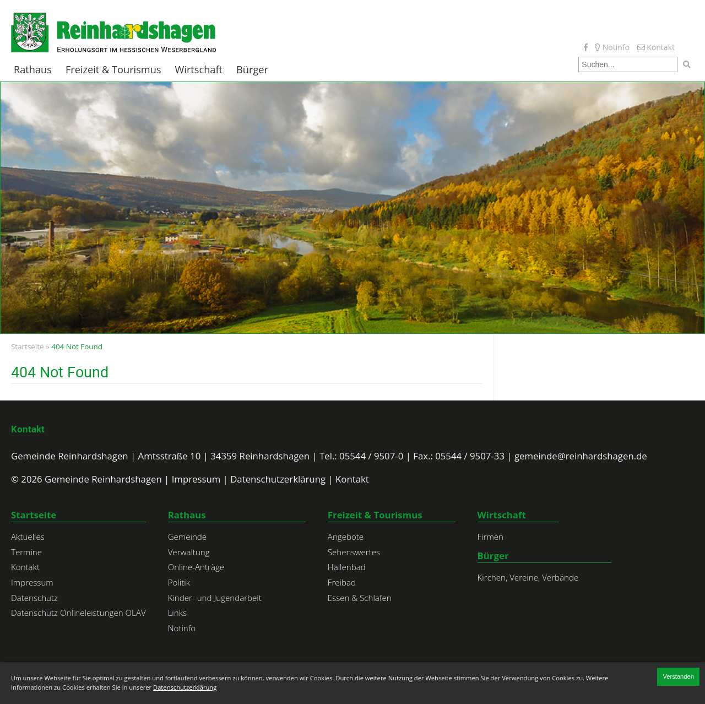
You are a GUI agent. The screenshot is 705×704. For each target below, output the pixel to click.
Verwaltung (189, 551)
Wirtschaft (199, 69)
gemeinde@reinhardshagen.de (580, 456)
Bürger (252, 69)
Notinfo (612, 47)
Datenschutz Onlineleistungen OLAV (78, 612)
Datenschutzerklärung (278, 479)
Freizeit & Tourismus (113, 69)
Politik (179, 582)
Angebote (346, 536)
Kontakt (656, 47)
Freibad (342, 582)
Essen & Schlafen (360, 597)
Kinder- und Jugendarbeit (215, 597)
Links (177, 612)
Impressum (196, 479)
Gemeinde (187, 536)
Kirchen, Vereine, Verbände (528, 577)
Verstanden (678, 676)
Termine (26, 551)
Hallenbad (347, 566)
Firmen (490, 536)
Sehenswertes (354, 551)
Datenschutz (34, 597)
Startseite (27, 346)
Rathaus (33, 69)
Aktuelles (28, 536)
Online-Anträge (196, 566)
